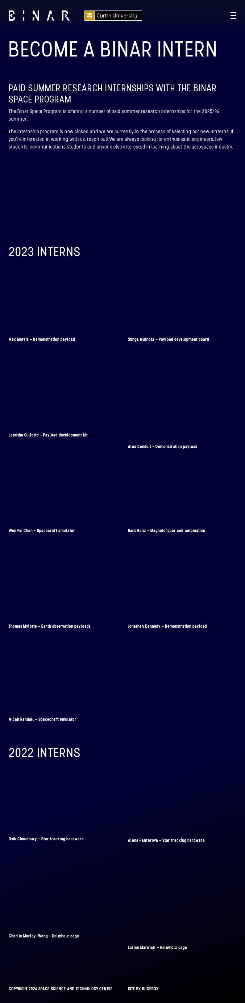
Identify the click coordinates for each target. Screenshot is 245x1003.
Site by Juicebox (143, 988)
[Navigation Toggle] (233, 16)
